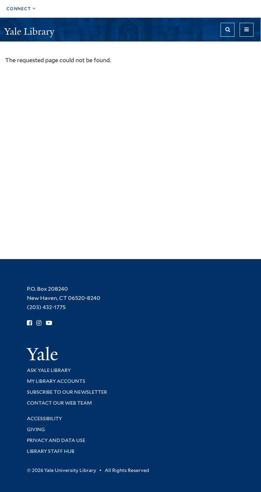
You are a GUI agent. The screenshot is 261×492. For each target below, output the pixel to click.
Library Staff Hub (50, 451)
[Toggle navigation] (247, 30)
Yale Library (30, 31)
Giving (36, 429)
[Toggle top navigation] (21, 9)
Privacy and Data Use (56, 440)
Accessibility (44, 418)
